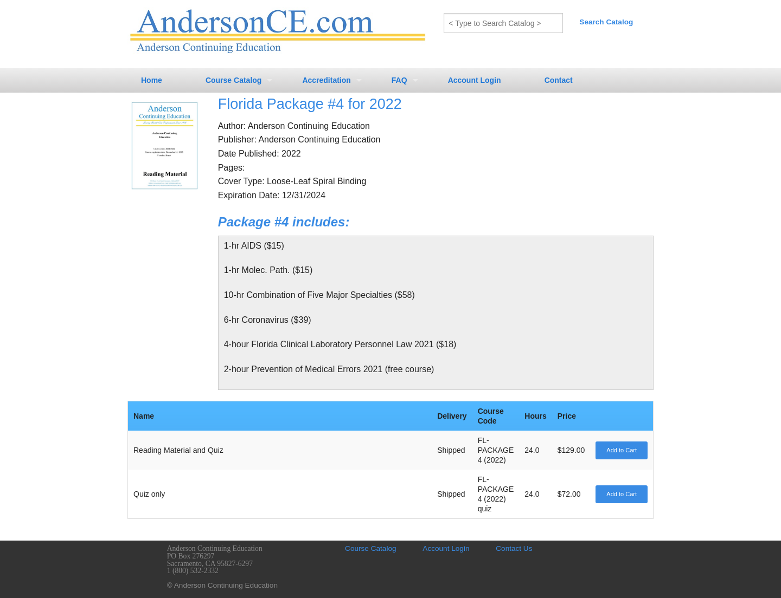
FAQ (399, 80)
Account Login (474, 80)
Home (151, 80)
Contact (559, 80)
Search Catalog (606, 22)
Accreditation (326, 80)
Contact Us (514, 548)
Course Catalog (233, 80)
